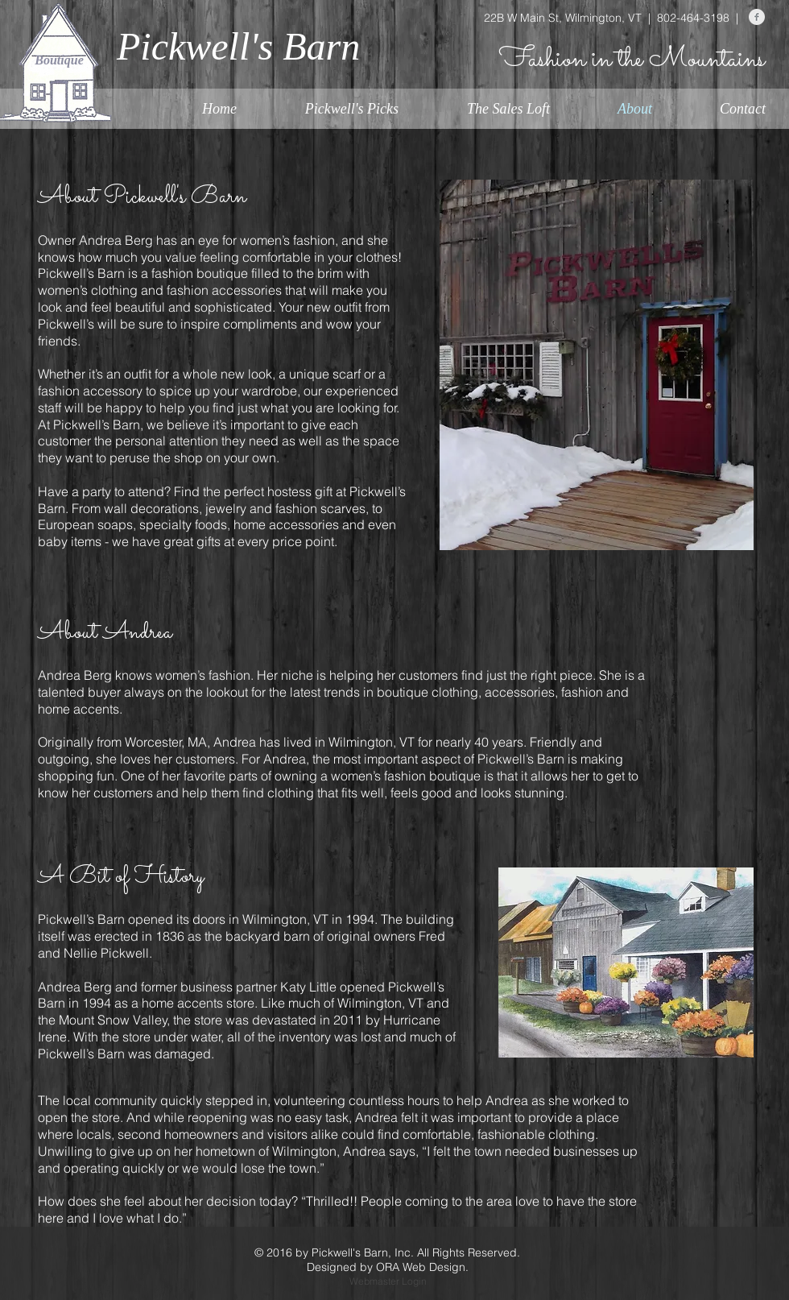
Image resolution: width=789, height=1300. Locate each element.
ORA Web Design (420, 1267)
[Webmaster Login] (387, 1282)
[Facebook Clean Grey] (757, 17)
